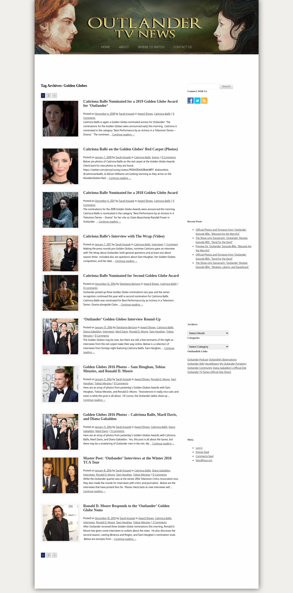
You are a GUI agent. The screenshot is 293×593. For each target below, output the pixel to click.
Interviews (157, 250)
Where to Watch (151, 56)
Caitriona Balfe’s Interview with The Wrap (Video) (124, 242)
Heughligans (212, 369)
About (124, 56)
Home (105, 56)
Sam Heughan (157, 337)
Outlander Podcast (197, 365)
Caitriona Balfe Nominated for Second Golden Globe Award (131, 281)
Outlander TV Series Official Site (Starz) (209, 377)
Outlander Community (199, 373)
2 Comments (159, 528)
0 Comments (169, 163)
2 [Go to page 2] (48, 101)
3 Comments (117, 436)
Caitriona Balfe (162, 119)
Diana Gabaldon (92, 337)
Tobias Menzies (103, 389)
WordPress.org (204, 466)
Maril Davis (121, 337)
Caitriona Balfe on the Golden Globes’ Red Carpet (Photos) (130, 155)
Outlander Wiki (195, 369)
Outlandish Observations (223, 365)
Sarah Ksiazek (126, 119)
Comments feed (205, 462)
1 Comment (171, 250)
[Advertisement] (146, 73)
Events (155, 163)
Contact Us (182, 56)
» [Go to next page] (54, 101)
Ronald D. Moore (138, 337)
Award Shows (145, 119)
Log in (199, 453)
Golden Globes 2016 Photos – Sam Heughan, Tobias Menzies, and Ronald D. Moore (124, 375)
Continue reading (123, 140)
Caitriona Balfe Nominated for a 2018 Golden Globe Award (130, 198)
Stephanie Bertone (130, 289)
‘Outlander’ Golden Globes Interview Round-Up (122, 325)
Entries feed (202, 457)
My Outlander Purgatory (233, 369)
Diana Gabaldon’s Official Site (229, 373)
